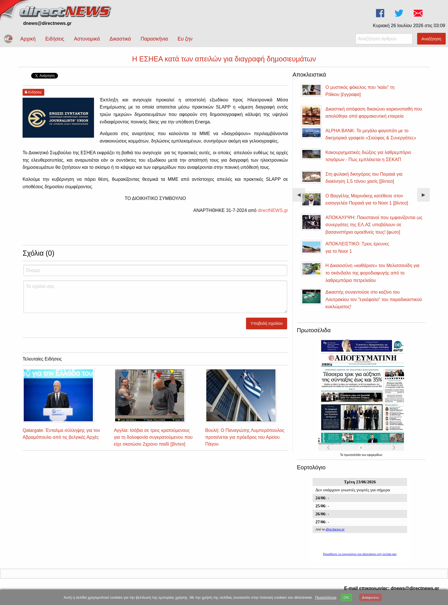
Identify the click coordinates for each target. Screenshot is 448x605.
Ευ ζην (185, 39)
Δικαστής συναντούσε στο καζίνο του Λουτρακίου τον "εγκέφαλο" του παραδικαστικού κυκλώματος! (373, 299)
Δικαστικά (120, 39)
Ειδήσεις (54, 39)
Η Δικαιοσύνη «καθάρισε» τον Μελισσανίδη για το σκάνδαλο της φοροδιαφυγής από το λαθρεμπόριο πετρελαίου (372, 273)
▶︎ (426, 197)
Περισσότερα (325, 597)
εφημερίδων (374, 454)
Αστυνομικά (87, 39)
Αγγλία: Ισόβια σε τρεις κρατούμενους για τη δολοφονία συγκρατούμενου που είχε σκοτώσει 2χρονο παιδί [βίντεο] (153, 437)
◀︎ (301, 197)
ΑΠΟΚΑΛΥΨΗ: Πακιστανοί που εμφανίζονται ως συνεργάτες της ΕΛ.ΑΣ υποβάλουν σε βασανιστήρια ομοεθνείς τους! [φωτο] (373, 225)
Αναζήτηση (431, 39)
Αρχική (27, 39)
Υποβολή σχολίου (267, 323)
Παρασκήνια (154, 39)
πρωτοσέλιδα (353, 454)
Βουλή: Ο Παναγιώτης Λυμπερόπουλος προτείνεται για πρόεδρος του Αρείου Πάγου (244, 437)
